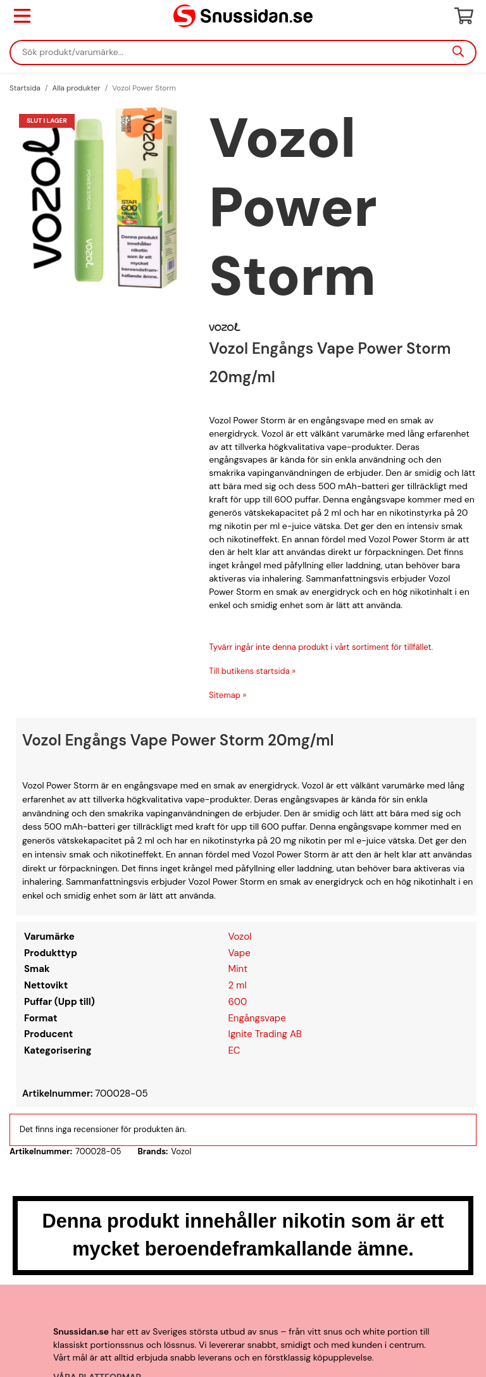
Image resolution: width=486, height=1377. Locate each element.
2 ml (237, 985)
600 (237, 1001)
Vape (239, 953)
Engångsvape (256, 1018)
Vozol (239, 936)
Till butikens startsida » (252, 671)
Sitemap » (227, 695)
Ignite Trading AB (265, 1034)
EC (234, 1050)
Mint (237, 969)
